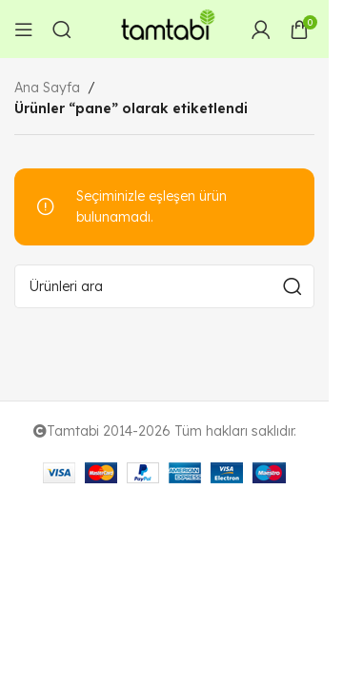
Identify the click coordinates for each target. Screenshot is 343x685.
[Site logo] (165, 27)
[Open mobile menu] (24, 29)
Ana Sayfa (47, 87)
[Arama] (62, 29)
